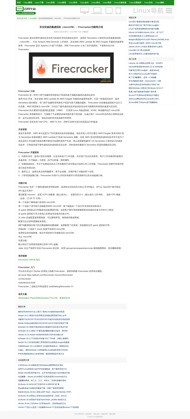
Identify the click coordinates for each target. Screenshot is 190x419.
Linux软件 (73, 3)
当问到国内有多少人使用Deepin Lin (143, 36)
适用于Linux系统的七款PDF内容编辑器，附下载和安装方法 (42, 369)
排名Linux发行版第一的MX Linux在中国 (145, 43)
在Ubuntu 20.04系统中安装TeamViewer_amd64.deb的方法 (42, 400)
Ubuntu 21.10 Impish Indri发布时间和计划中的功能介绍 (40, 335)
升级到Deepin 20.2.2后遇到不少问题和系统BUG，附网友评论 (43, 346)
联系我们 (89, 414)
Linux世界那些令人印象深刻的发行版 (144, 54)
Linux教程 (62, 3)
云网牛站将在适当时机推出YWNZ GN (144, 84)
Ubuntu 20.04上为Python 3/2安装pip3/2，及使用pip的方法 (42, 403)
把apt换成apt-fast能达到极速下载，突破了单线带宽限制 (41, 388)
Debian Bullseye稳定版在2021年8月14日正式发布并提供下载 (43, 323)
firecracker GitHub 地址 (29, 260)
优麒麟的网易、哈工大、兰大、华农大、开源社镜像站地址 (42, 380)
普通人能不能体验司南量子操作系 (142, 92)
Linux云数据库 (135, 3)
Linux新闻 (28, 3)
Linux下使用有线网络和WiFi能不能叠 (144, 29)
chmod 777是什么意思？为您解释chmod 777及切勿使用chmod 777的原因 (48, 407)
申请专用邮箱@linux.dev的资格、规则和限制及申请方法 (41, 354)
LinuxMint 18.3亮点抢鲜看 (139, 50)
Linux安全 (148, 3)
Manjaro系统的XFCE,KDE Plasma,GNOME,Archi (149, 39)
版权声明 (104, 414)
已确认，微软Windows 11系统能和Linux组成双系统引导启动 (43, 350)
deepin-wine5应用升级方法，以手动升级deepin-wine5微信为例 (44, 373)
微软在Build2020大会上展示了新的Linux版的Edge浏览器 (41, 312)
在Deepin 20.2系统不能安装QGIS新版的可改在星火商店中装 (43, 327)
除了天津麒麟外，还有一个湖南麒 (142, 77)
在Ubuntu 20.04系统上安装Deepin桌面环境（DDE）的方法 (42, 396)
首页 (19, 3)
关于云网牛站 (79, 414)
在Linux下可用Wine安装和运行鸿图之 (144, 95)
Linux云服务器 (120, 3)
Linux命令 (84, 3)
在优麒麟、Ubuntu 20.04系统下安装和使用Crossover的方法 (42, 377)
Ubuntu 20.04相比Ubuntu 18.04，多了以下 (146, 32)
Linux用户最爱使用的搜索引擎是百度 (144, 22)
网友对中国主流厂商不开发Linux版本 (144, 25)
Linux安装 (50, 3)
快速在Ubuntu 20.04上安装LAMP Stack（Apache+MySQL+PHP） (45, 392)
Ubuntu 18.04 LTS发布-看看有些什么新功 (146, 47)
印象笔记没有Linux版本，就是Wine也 (144, 70)
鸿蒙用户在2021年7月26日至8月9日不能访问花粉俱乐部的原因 (44, 319)
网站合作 (96, 414)
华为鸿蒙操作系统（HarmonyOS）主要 (145, 81)
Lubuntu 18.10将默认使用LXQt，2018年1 (146, 63)
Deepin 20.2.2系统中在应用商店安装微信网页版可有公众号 (42, 315)
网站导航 (112, 414)
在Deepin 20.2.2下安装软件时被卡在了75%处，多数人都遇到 (43, 338)
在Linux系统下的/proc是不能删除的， (144, 102)
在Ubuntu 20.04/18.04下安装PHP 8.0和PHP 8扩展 (38, 384)
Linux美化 (96, 3)
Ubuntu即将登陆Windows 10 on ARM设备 (146, 67)
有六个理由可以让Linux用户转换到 (143, 74)
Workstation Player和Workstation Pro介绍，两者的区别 (44, 298)
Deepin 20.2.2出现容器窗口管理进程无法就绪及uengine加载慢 (43, 342)
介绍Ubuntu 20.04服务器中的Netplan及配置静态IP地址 (40, 365)
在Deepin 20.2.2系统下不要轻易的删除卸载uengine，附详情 (43, 331)
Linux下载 (39, 3)
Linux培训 (107, 3)
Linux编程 (160, 3)
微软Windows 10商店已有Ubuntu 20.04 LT (146, 88)
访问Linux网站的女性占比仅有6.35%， (144, 99)
